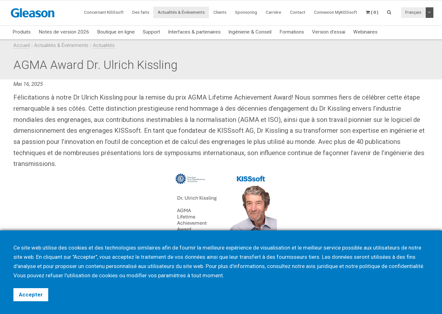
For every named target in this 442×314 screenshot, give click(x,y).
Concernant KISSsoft (104, 12)
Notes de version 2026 (64, 32)
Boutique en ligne (116, 32)
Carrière (273, 12)
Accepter (31, 294)
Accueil (21, 45)
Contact (297, 12)
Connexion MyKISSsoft (335, 12)
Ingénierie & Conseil (249, 32)
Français (413, 12)
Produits (21, 32)
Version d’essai (328, 32)
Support (151, 32)
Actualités (104, 45)
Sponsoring (246, 12)
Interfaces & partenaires (194, 32)
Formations (291, 32)
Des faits (140, 12)
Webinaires (365, 32)
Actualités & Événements (181, 12)
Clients (219, 12)
